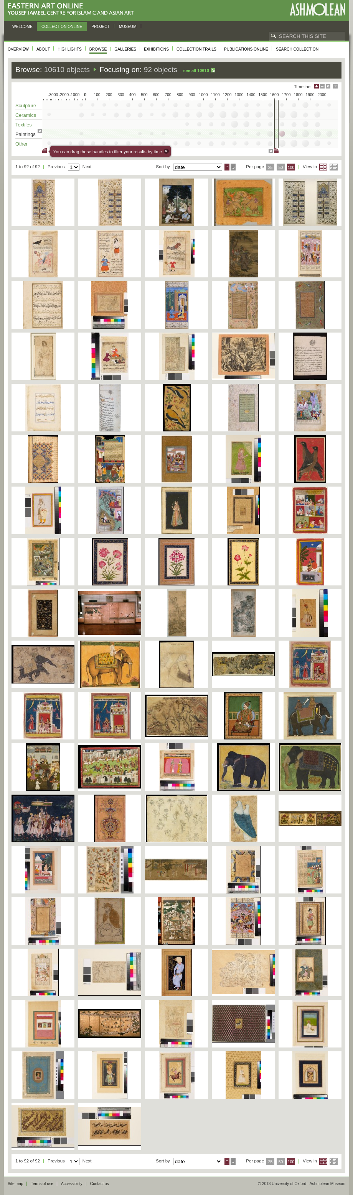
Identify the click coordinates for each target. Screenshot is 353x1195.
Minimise (322, 86)
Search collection (297, 49)
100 (291, 168)
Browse (98, 49)
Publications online (246, 49)
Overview (18, 49)
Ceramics (25, 115)
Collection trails (196, 49)
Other (21, 144)
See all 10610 (196, 70)
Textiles (23, 125)
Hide (328, 86)
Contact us (99, 1184)
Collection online (61, 27)
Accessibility (71, 1184)
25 (270, 168)
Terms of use (42, 1184)
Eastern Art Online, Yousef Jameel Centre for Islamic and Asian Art (73, 9)
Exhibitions (156, 49)
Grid (323, 167)
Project (100, 27)
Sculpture (25, 105)
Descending (233, 167)
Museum (128, 27)
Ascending (226, 167)
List (334, 167)
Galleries (125, 49)
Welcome (22, 27)
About (43, 49)
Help (335, 86)
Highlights (70, 49)
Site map (15, 1184)
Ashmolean (317, 9)
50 (281, 168)
